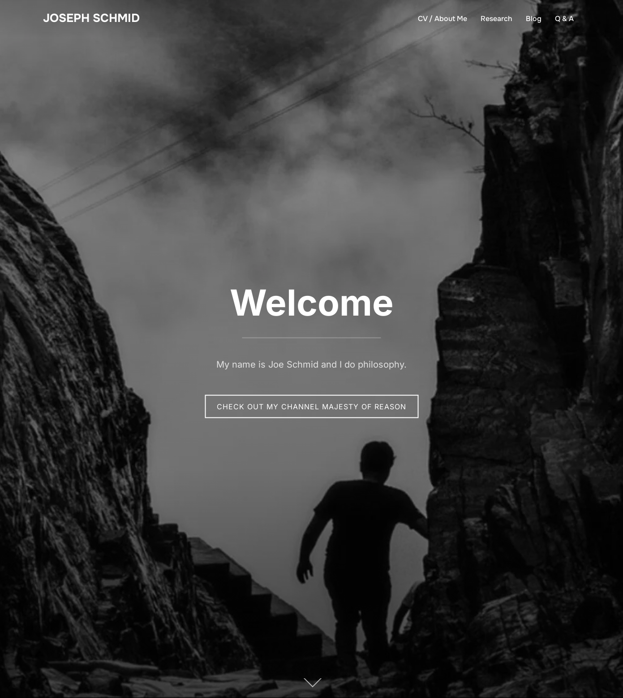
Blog (533, 18)
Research (496, 18)
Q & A (564, 18)
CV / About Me (442, 18)
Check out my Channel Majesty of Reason (311, 406)
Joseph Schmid (91, 18)
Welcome (312, 302)
